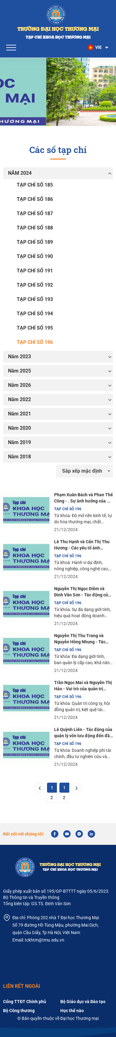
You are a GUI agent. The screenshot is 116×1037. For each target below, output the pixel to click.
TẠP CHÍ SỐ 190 (35, 256)
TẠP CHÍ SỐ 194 (35, 314)
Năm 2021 (19, 414)
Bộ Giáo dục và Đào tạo (82, 1001)
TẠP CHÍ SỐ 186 (35, 199)
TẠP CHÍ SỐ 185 (35, 185)
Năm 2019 (19, 442)
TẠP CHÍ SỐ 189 (35, 242)
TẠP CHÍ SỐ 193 (35, 299)
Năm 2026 (19, 385)
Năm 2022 (19, 399)
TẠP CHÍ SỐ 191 (35, 271)
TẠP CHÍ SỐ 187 (35, 213)
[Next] (76, 788)
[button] (98, 47)
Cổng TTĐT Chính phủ (24, 1001)
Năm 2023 (19, 356)
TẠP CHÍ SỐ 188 (35, 228)
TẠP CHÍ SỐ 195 (35, 328)
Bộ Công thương (19, 1010)
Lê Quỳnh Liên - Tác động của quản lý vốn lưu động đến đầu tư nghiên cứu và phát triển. (83, 733)
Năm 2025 (19, 371)
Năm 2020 (19, 428)
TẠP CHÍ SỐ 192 (35, 285)
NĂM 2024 (20, 173)
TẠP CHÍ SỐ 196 (35, 342)
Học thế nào (72, 1010)
